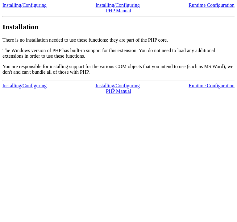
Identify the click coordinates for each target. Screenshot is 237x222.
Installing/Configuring (24, 5)
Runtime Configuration (212, 5)
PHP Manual (118, 10)
